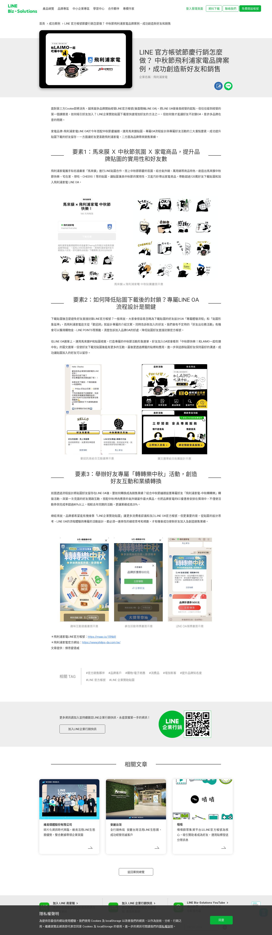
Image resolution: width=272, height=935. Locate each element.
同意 (221, 920)
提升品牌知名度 (192, 673)
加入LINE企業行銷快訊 (82, 729)
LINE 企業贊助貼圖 (122, 680)
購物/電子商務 (136, 673)
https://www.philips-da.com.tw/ (101, 642)
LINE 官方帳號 (97, 680)
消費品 (155, 673)
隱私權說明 (166, 926)
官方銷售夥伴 (96, 673)
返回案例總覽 (136, 872)
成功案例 (54, 23)
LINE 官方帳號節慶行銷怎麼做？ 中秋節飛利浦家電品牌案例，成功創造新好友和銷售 (117, 23)
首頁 (42, 23)
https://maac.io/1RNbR (102, 636)
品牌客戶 (116, 673)
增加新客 (170, 673)
